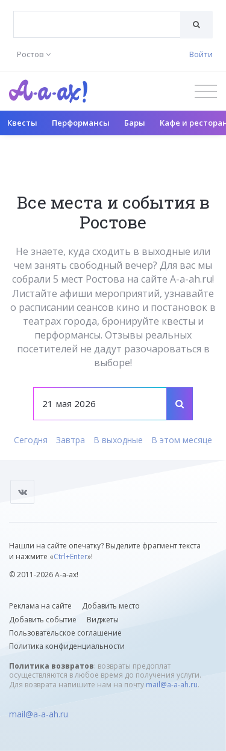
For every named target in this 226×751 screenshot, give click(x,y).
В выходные (118, 440)
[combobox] (97, 24)
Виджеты (103, 620)
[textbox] (97, 15)
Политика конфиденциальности (67, 646)
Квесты (22, 122)
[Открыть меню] (206, 91)
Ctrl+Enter (70, 556)
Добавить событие (43, 620)
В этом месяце (181, 440)
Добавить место (111, 606)
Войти (201, 54)
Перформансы (81, 122)
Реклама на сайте (40, 606)
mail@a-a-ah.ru (172, 684)
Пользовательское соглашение (65, 633)
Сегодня (31, 440)
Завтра (70, 440)
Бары (134, 122)
